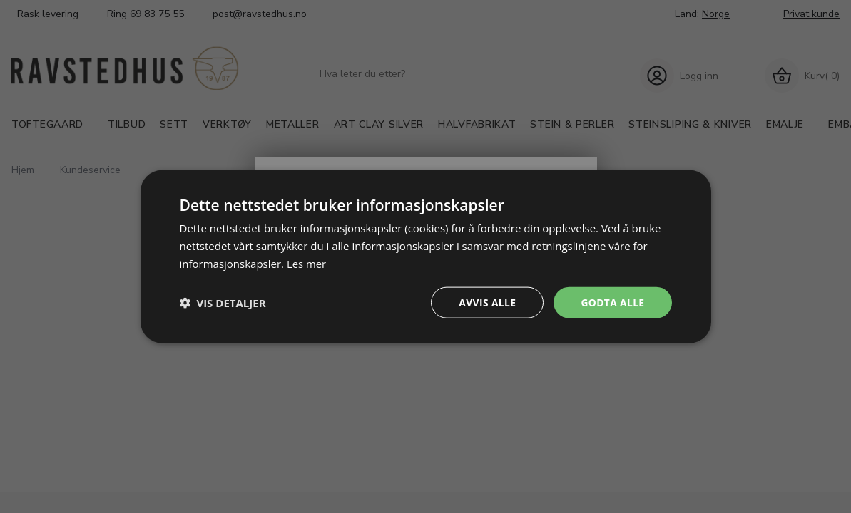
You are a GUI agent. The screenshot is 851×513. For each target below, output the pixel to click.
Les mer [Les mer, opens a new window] (307, 263)
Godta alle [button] (612, 302)
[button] (223, 302)
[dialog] (426, 256)
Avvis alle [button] (486, 302)
